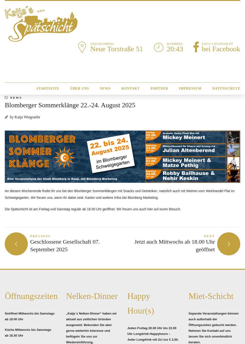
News (105, 88)
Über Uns (79, 88)
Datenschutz (226, 88)
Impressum (190, 88)
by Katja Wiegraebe (25, 117)
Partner (159, 88)
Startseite (47, 88)
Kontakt (130, 88)
